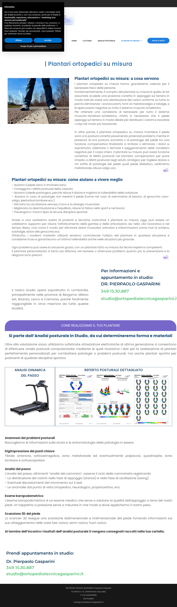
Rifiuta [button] (18, 593)
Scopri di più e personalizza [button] (33, 599)
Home (74, 40)
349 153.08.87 (14, 3)
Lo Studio (87, 40)
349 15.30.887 (115, 291)
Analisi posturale (106, 40)
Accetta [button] (47, 593)
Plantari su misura (130, 40)
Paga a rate (158, 40)
